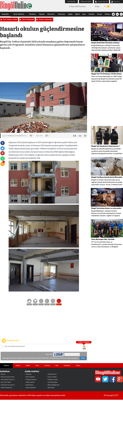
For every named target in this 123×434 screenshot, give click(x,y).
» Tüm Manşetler (52, 382)
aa (80, 136)
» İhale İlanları (29, 385)
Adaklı (28, 365)
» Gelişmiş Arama (52, 379)
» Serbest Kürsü (52, 374)
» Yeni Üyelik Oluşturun (7, 379)
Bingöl (97, 6)
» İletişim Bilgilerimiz (53, 385)
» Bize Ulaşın (51, 387)
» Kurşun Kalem (52, 377)
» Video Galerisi (30, 382)
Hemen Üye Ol (102, 1)
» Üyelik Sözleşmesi (6, 387)
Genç (37, 365)
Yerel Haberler (18, 14)
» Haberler (28, 374)
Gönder (83, 358)
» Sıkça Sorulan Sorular (7, 377)
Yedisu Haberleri (45, 19)
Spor (84, 14)
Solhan (18, 365)
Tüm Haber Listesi (10, 19)
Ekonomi (50, 14)
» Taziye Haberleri (30, 387)
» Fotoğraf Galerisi (30, 379)
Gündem (32, 14)
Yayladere (66, 365)
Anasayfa (5, 14)
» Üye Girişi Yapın (5, 382)
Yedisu (78, 365)
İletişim (107, 14)
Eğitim (77, 14)
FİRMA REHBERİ (86, 1)
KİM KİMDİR (71, 1)
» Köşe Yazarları (30, 377)
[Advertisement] (44, 66)
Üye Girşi (117, 1)
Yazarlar (91, 14)
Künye (99, 14)
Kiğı (56, 365)
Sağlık (70, 14)
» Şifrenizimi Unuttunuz (7, 385)
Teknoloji (61, 14)
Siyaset (41, 14)
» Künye (2, 374)
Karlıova (47, 365)
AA (74, 136)
